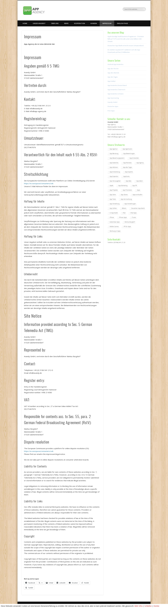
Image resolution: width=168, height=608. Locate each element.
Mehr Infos (138, 606)
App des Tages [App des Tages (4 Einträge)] (127, 167)
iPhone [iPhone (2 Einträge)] (112, 217)
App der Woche (113, 68)
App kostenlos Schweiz (116, 94)
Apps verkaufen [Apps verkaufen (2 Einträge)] (137, 195)
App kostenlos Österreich (116, 90)
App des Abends (113, 73)
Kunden (94, 23)
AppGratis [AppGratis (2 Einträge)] (126, 176)
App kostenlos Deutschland (117, 85)
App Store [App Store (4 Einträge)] (113, 195)
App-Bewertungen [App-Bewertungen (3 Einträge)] (129, 153)
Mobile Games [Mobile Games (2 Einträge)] (114, 226)
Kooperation (79, 23)
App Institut (111, 81)
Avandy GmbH (112, 102)
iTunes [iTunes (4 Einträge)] (134, 217)
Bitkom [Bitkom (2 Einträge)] (124, 208)
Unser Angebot (39, 23)
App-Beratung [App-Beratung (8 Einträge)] (114, 153)
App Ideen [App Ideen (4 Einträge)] (139, 181)
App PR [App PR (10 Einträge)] (134, 185)
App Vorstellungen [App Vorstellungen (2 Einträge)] (130, 204)
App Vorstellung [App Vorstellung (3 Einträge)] (114, 204)
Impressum (106, 23)
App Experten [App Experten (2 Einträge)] (114, 176)
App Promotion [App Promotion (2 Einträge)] (127, 190)
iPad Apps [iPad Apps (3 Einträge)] (133, 213)
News (66, 23)
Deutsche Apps (113, 106)
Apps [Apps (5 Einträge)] (138, 190)
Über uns (55, 23)
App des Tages (113, 77)
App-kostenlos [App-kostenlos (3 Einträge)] (114, 163)
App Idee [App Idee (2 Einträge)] (128, 181)
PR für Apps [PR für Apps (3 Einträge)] (127, 226)
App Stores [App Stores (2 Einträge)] (124, 195)
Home (25, 23)
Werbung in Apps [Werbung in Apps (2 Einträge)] (115, 231)
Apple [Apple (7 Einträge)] (111, 185)
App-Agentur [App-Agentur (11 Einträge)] (114, 149)
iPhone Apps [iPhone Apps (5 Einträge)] (123, 217)
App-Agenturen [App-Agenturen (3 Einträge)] (127, 149)
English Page (122, 23)
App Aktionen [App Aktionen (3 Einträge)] (114, 167)
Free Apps (111, 111)
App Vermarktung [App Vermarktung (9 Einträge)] (126, 199)
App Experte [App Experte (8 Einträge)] (129, 172)
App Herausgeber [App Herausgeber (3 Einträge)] (115, 181)
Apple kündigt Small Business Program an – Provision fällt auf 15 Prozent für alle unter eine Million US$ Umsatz (126, 38)
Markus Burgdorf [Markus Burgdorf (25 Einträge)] (130, 222)
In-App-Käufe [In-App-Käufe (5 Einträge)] (114, 213)
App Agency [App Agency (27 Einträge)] (140, 163)
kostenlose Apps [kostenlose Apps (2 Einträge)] (115, 222)
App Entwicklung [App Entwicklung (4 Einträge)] (115, 172)
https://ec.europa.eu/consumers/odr (38, 183)
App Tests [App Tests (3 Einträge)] (113, 199)
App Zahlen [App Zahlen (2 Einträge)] (113, 208)
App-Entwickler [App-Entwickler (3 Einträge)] (134, 158)
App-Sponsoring (113, 98)
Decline (156, 606)
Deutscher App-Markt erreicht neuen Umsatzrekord (126, 45)
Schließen (148, 606)
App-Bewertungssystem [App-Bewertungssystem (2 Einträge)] (117, 158)
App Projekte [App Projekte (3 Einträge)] (114, 190)
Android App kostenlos (115, 64)
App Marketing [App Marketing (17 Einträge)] (122, 185)
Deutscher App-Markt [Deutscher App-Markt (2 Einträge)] (138, 208)
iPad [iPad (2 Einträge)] (124, 213)
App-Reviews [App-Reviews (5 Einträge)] (127, 163)
